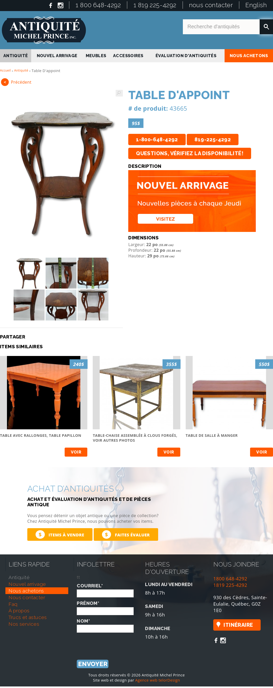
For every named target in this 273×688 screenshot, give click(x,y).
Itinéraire (238, 625)
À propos (18, 610)
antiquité (15, 55)
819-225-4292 (212, 139)
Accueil (5, 70)
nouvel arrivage (57, 55)
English (256, 5)
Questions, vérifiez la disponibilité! (189, 153)
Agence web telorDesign (157, 680)
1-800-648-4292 (157, 139)
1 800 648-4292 (98, 5)
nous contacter (211, 5)
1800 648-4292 (230, 578)
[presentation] (116, 643)
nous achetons (249, 55)
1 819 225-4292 (154, 5)
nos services (23, 624)
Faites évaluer (126, 534)
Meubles (96, 55)
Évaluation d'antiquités (186, 55)
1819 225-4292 (230, 585)
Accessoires (128, 55)
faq (12, 604)
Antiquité (21, 70)
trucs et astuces (27, 617)
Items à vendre (60, 534)
